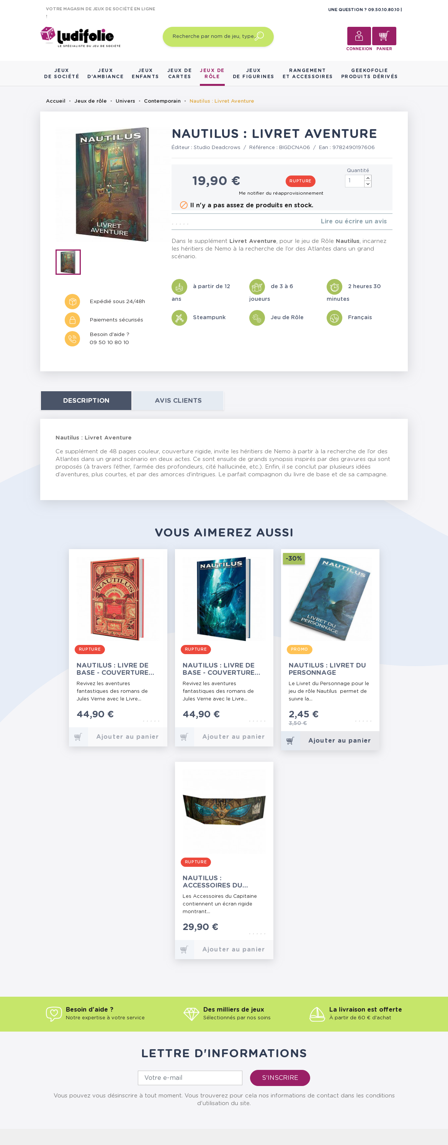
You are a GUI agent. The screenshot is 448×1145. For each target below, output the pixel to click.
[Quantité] (358, 181)
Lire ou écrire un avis (354, 221)
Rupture (300, 181)
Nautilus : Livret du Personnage (327, 669)
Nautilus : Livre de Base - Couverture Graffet (219, 669)
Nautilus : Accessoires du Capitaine (212, 882)
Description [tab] (86, 400)
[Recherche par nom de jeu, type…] (218, 37)
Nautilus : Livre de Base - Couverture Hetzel (113, 669)
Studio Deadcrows (217, 147)
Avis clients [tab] (178, 400)
